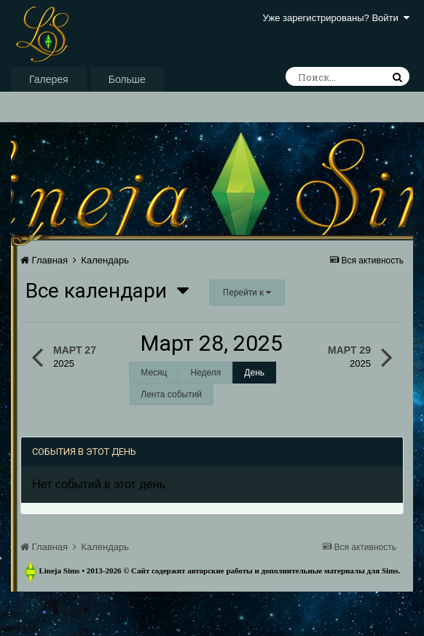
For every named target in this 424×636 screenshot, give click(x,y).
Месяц (154, 372)
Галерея (48, 79)
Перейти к (247, 292)
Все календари (107, 291)
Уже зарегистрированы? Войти (336, 17)
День (254, 372)
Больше (127, 79)
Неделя (205, 372)
